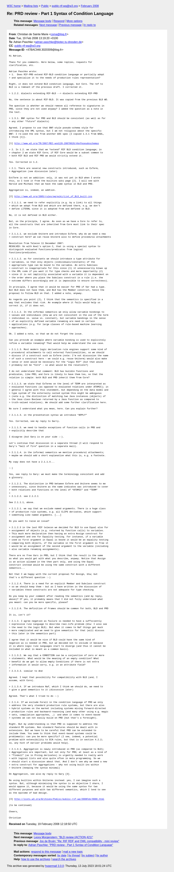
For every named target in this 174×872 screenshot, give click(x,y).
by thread (74, 855)
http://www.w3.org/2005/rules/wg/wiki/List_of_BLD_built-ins (53, 196)
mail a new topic (73, 851)
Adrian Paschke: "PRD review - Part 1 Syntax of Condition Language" (70, 844)
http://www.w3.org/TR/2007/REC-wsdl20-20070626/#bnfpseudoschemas (56, 143)
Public (45, 5)
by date (61, 855)
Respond (59, 21)
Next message (48, 25)
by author (102, 855)
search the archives (64, 859)
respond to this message (46, 851)
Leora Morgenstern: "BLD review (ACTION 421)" (63, 837)
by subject (88, 855)
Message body (42, 21)
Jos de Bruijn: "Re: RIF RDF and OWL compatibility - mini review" (79, 841)
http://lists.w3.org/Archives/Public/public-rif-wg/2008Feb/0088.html (59, 799)
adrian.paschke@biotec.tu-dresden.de (58, 42)
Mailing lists (31, 5)
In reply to (90, 25)
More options (75, 21)
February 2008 (90, 5)
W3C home (14, 5)
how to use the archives (35, 859)
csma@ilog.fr (59, 34)
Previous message (70, 25)
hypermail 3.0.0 (54, 865)
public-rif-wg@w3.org (65, 5)
